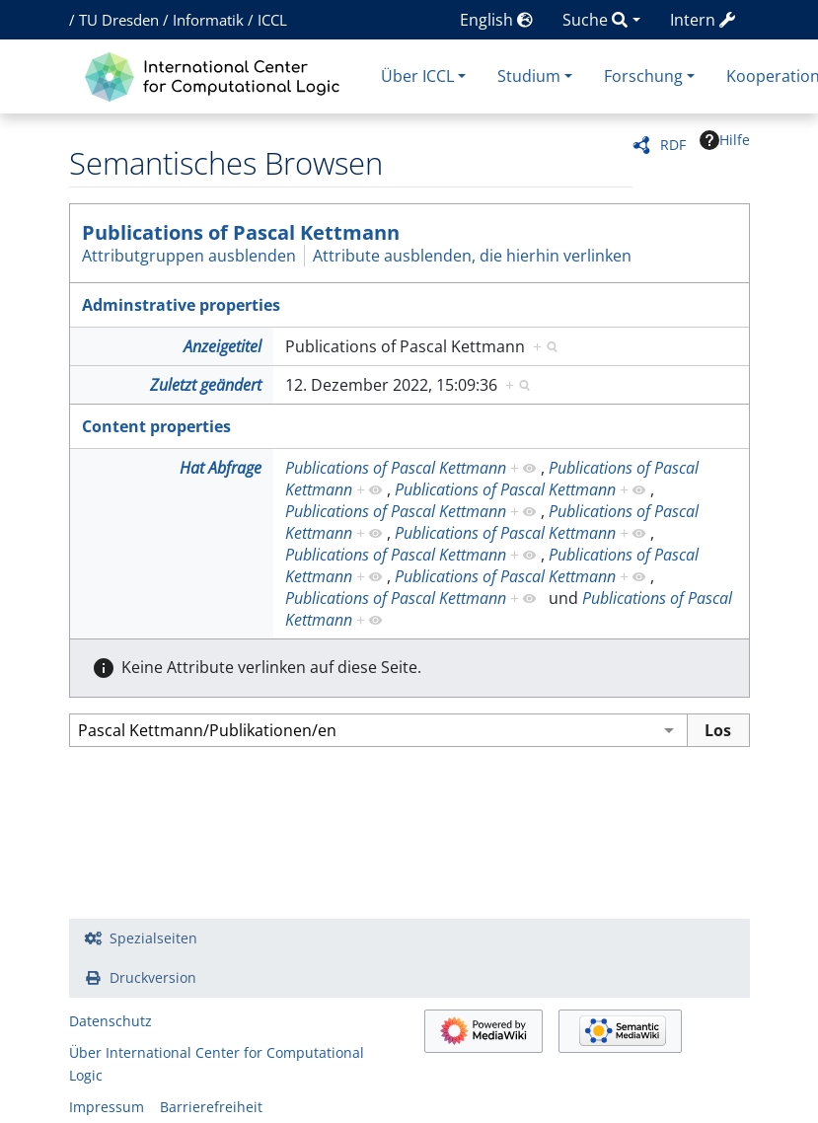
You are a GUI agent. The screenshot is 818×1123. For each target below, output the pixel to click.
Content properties (156, 426)
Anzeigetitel (222, 346)
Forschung (643, 76)
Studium (528, 76)
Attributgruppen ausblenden (189, 255)
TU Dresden (119, 20)
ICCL (272, 20)
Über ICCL (417, 76)
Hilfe (725, 140)
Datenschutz (110, 1020)
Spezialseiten (153, 938)
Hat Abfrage (220, 468)
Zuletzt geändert (205, 385)
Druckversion (153, 977)
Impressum (106, 1106)
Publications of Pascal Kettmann (241, 232)
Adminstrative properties (181, 305)
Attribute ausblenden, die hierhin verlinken (472, 255)
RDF (673, 144)
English (496, 20)
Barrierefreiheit (211, 1106)
